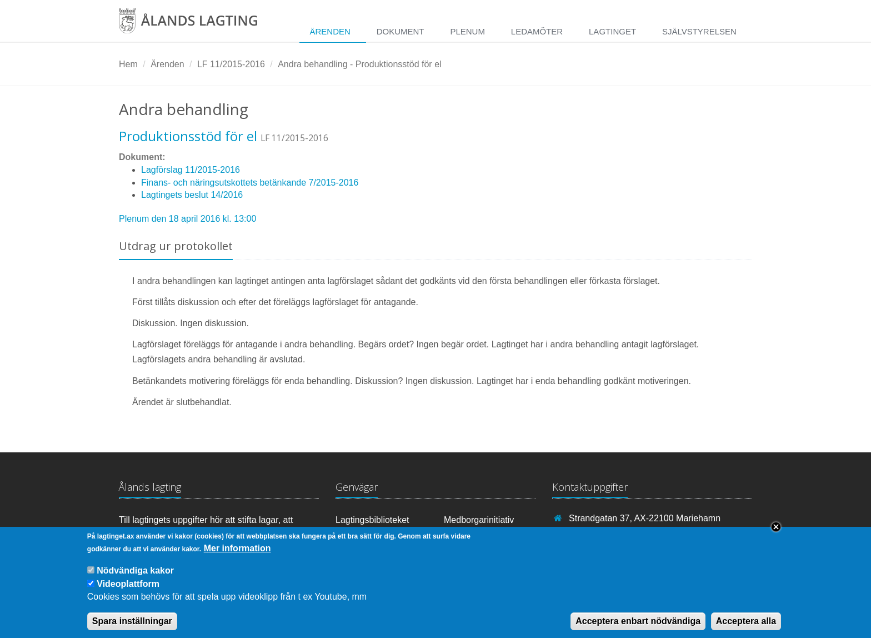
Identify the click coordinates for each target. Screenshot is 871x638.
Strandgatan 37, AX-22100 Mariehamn (644, 518)
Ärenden (329, 31)
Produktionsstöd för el (188, 136)
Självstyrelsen (699, 31)
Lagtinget (612, 31)
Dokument (400, 31)
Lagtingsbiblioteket (372, 520)
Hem (128, 64)
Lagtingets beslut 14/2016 (192, 195)
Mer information (237, 556)
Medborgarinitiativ (479, 520)
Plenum (467, 31)
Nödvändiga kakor (135, 578)
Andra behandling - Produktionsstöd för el (359, 64)
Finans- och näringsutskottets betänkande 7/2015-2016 (249, 182)
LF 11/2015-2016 (231, 64)
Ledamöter (537, 31)
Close (776, 534)
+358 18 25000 (598, 534)
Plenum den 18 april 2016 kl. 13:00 (187, 218)
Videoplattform (128, 591)
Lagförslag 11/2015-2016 (190, 170)
